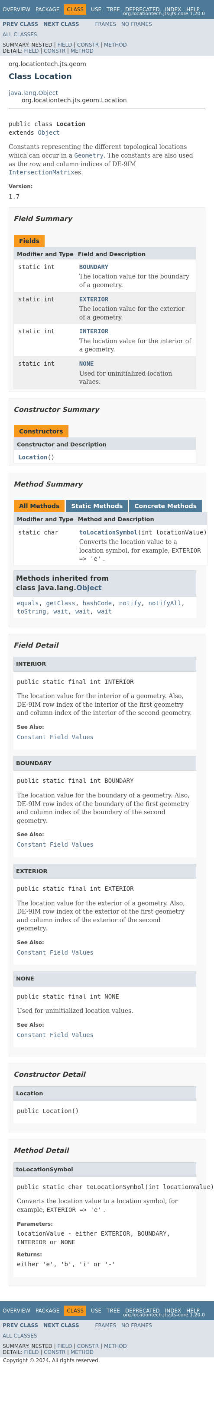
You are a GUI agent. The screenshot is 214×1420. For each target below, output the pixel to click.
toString (31, 611)
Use (96, 9)
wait (60, 611)
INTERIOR (93, 331)
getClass (60, 603)
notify (130, 603)
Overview (16, 9)
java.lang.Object (33, 92)
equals (28, 603)
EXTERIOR (93, 299)
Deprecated (142, 9)
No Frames (136, 24)
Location (32, 457)
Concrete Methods (165, 506)
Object (49, 132)
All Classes (20, 35)
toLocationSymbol (108, 532)
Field (64, 45)
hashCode (97, 603)
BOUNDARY (93, 266)
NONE (86, 363)
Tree (113, 9)
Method (115, 45)
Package (47, 9)
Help (193, 9)
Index (173, 9)
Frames (106, 24)
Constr (88, 45)
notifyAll (164, 603)
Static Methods (97, 506)
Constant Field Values (55, 737)
